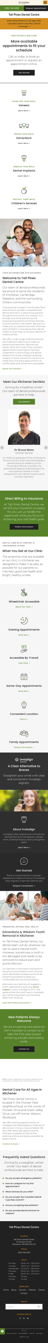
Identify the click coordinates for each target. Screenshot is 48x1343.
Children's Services (24, 203)
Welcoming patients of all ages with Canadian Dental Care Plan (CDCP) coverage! (24, 24)
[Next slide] (46, 448)
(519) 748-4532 (24, 1252)
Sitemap (39, 1333)
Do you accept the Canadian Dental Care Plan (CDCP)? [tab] (23, 1198)
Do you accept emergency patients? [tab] (23, 1178)
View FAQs (23, 663)
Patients (32, 1290)
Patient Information (24, 527)
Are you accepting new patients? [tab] (21, 1205)
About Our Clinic (23, 607)
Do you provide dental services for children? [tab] (22, 1212)
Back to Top (24, 1337)
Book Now (23, 635)
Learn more (23, 208)
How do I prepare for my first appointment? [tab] (19, 1185)
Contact (24, 1293)
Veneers (24, 105)
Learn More (23, 110)
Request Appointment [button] (36, 8)
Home (6, 1290)
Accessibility (23, 1333)
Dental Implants (24, 171)
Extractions (24, 138)
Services (22, 1290)
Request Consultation (23, 886)
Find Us (23, 719)
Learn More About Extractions (16, 1003)
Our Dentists (24, 401)
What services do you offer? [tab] (19, 1191)
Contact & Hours (10, 1144)
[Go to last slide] (2, 448)
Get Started (24, 72)
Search (31, 1333)
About (13, 1290)
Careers (41, 1290)
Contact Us (24, 1049)
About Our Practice (11, 368)
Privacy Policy (11, 1333)
